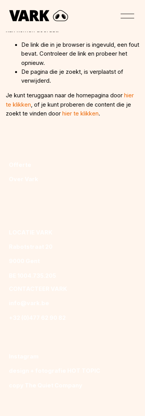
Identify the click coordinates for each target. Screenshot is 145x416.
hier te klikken (80, 113)
